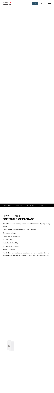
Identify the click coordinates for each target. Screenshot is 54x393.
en (45, 3)
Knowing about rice (45, 205)
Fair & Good (30, 205)
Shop (35, 3)
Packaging (19, 205)
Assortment (7, 205)
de (41, 3)
